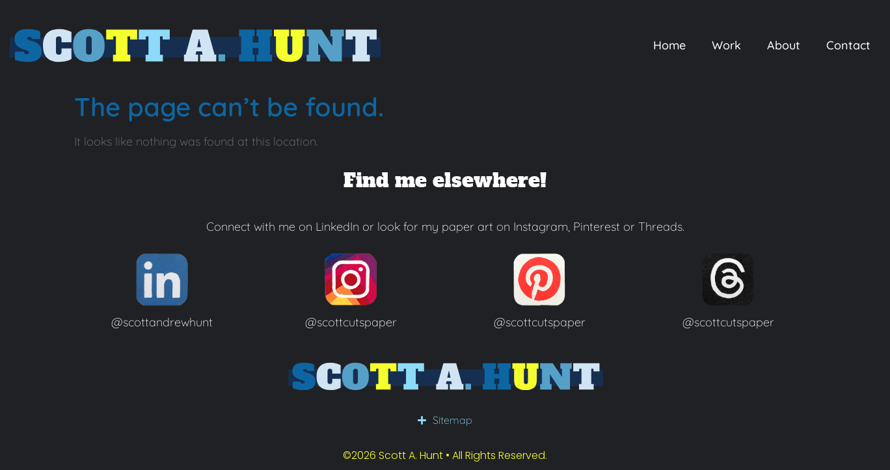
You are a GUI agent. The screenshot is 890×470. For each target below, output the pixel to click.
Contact (848, 45)
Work (726, 45)
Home (669, 45)
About (783, 45)
